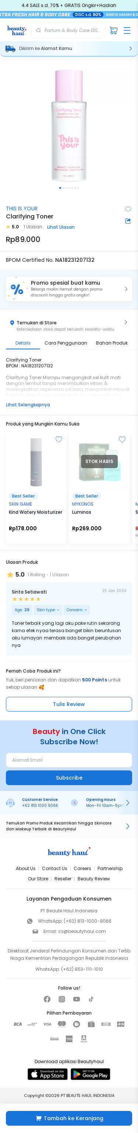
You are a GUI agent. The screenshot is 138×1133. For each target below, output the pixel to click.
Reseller (62, 879)
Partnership (110, 868)
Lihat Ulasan (61, 227)
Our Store (38, 879)
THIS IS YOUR (22, 208)
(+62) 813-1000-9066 (88, 921)
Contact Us (54, 868)
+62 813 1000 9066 (40, 805)
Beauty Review (94, 879)
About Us (26, 868)
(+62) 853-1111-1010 (82, 969)
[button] (69, 289)
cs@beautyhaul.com (82, 931)
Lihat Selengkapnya (28, 405)
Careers (82, 868)
